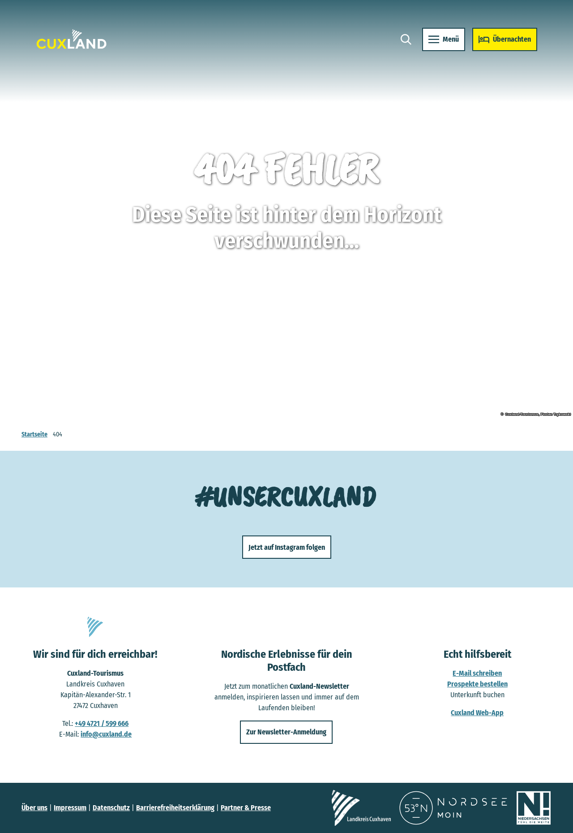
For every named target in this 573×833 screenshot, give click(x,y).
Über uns (34, 807)
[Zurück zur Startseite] (71, 39)
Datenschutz (111, 807)
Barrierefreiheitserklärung (175, 807)
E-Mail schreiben (477, 673)
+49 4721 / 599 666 (101, 723)
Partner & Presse (246, 807)
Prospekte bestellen (477, 684)
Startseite (34, 434)
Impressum (70, 807)
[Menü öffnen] (443, 39)
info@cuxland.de (106, 734)
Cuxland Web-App (477, 712)
